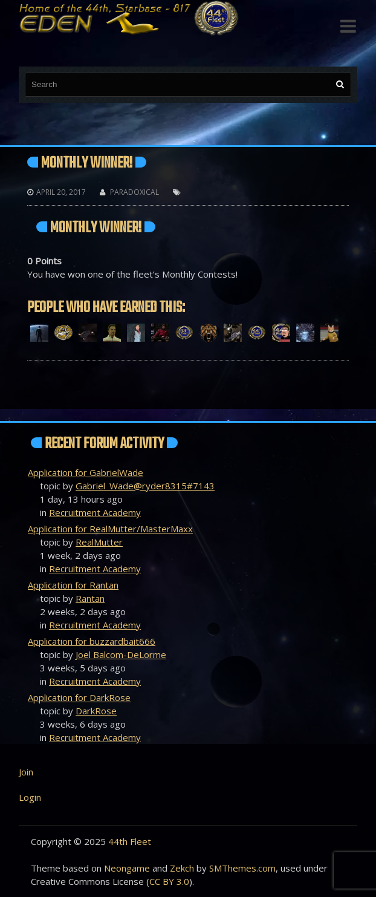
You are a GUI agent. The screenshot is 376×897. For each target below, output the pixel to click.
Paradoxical (134, 192)
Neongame (127, 868)
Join (26, 772)
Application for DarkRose (79, 697)
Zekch (182, 868)
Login (30, 797)
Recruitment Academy (95, 512)
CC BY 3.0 (169, 881)
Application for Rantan (73, 585)
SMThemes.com (242, 868)
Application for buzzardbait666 (91, 641)
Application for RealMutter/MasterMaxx (110, 529)
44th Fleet (129, 841)
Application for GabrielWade (85, 472)
